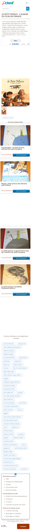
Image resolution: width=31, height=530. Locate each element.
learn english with (8, 392)
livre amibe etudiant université (11, 396)
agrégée (5, 413)
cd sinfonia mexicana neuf (10, 465)
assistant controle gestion (10, 444)
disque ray (6, 364)
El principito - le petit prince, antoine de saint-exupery (13, 148)
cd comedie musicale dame (10, 406)
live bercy (5, 368)
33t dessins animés (18, 437)
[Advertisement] (15, 61)
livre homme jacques (9, 403)
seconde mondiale (8, 441)
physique (5, 437)
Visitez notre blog (12, 511)
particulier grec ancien (21, 448)
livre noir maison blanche (20, 368)
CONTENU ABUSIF (7, 118)
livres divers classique (9, 385)
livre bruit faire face (8, 343)
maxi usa (19, 410)
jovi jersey (21, 434)
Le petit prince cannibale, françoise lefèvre (11, 287)
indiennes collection (8, 350)
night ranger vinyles (8, 371)
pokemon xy (15, 427)
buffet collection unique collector (12, 375)
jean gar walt (21, 343)
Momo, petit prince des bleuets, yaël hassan (14, 184)
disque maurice (18, 364)
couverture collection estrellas (11, 424)
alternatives (6, 361)
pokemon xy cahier (8, 434)
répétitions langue (8, 354)
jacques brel (17, 361)
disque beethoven (8, 399)
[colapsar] (26, 3)
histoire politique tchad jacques (11, 347)
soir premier (24, 469)
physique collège (7, 451)
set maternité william (9, 357)
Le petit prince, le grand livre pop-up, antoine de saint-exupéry (15, 251)
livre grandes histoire (9, 389)
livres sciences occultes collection (12, 417)
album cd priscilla (8, 410)
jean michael (22, 403)
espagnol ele (6, 448)
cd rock (5, 427)
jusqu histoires (23, 357)
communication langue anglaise (11, 458)
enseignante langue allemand (11, 382)
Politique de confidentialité (14, 482)
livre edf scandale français (10, 420)
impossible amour (8, 462)
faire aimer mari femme (9, 469)
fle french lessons (8, 430)
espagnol (5, 378)
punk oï (24, 444)
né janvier (20, 392)
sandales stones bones (9, 455)
